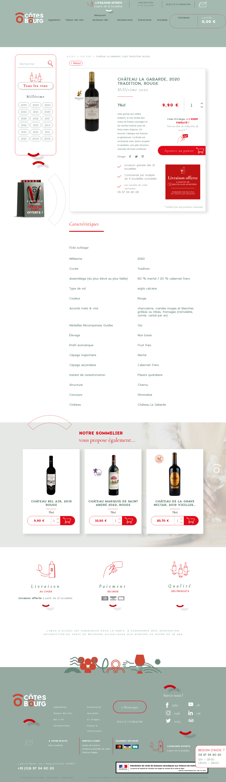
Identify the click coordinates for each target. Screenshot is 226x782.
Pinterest (142, 156)
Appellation (54, 19)
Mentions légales (90, 752)
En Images (93, 719)
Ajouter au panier (179, 151)
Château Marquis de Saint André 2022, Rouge (113, 503)
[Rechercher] (35, 64)
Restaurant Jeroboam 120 (100, 17)
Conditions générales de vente (96, 749)
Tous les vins (35, 86)
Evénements (94, 707)
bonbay (70, 777)
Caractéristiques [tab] (84, 224)
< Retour (76, 63)
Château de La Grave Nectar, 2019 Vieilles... (175, 503)
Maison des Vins (74, 19)
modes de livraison (91, 745)
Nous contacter (56, 745)
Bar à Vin (58, 719)
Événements (144, 19)
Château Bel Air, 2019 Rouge (51, 503)
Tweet (135, 156)
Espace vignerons (130, 721)
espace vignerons (178, 4)
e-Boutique (129, 707)
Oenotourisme (125, 19)
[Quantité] (191, 105)
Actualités (162, 19)
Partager (129, 156)
